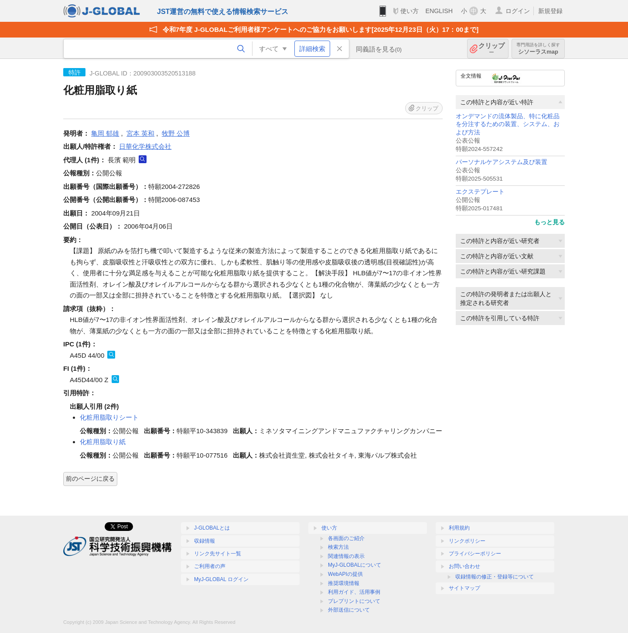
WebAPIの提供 (345, 574)
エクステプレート (480, 191)
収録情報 (204, 541)
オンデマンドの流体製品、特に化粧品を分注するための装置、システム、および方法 (508, 124)
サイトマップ (464, 588)
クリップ (491, 48)
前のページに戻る (90, 478)
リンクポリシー (467, 541)
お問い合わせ (464, 566)
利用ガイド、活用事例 (354, 592)
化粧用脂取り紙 (103, 441)
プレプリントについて (354, 601)
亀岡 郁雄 (105, 133)
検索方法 (338, 547)
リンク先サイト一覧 (217, 554)
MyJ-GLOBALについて (354, 565)
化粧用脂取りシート (109, 417)
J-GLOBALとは (212, 528)
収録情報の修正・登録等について (494, 577)
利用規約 (459, 528)
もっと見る (549, 222)
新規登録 (550, 10)
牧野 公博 (176, 133)
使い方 (409, 10)
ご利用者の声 (209, 566)
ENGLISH (439, 10)
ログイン (517, 10)
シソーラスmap (538, 48)
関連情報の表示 (346, 556)
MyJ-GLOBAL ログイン (221, 579)
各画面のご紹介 (346, 538)
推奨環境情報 (343, 583)
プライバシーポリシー (475, 554)
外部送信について (349, 610)
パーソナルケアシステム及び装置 (501, 162)
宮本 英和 (140, 133)
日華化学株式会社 (145, 146)
